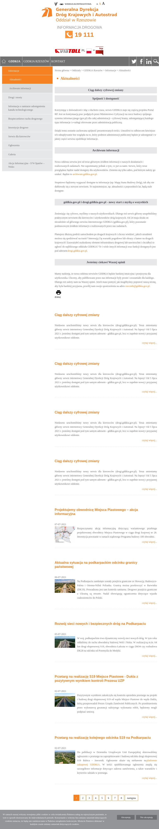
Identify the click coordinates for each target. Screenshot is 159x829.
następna (131, 798)
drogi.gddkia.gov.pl (77, 250)
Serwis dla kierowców (19, 136)
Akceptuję (125, 817)
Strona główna (62, 70)
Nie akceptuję (146, 817)
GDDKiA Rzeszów (92, 70)
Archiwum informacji (20, 88)
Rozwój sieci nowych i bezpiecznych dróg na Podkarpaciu (100, 623)
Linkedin (147, 61)
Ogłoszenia (13, 145)
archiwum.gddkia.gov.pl (85, 174)
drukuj (58, 297)
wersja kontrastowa (78, 4)
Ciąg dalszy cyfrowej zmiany (77, 315)
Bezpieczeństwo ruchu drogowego (25, 118)
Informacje (13, 70)
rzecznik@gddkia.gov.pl (137, 286)
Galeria (12, 154)
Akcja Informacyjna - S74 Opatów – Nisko (26, 165)
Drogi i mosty (15, 97)
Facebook (140, 61)
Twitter (132, 61)
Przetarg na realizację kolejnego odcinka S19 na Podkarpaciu (103, 737)
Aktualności (15, 79)
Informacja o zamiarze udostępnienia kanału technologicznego (26, 108)
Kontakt (58, 61)
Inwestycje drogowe (18, 127)
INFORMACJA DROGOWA (79, 34)
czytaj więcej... (149, 342)
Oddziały (76, 70)
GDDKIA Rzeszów (36, 61)
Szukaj (155, 61)
